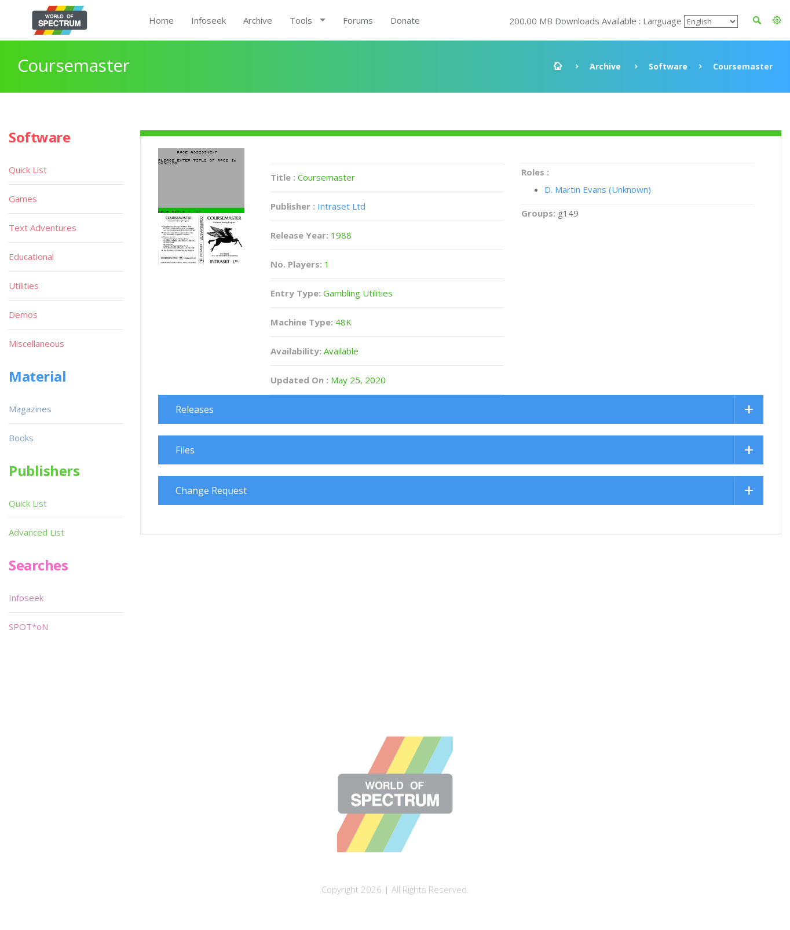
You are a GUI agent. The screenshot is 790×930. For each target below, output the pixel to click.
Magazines (30, 409)
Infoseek (208, 20)
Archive (257, 20)
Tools (301, 20)
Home (161, 20)
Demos (23, 314)
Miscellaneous (36, 343)
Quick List (28, 169)
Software (668, 66)
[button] (777, 20)
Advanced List (36, 532)
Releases (194, 409)
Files (185, 450)
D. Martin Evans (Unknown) (597, 189)
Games (23, 198)
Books (21, 438)
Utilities (24, 285)
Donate (405, 20)
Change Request (211, 490)
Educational (31, 256)
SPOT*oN (28, 626)
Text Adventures (42, 227)
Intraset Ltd (341, 206)
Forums (358, 20)
